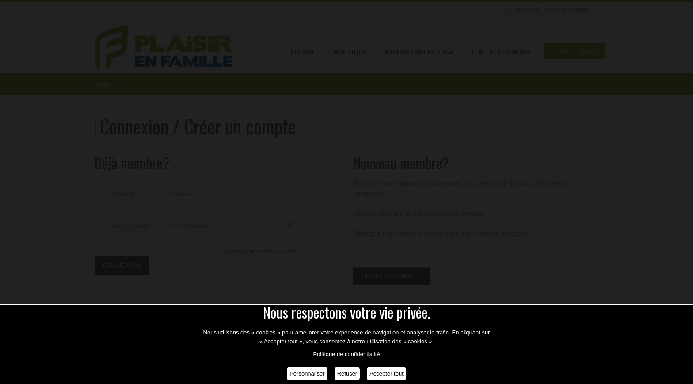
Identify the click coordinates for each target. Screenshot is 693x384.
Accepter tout (386, 373)
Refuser (347, 373)
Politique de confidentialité (346, 354)
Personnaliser (307, 373)
